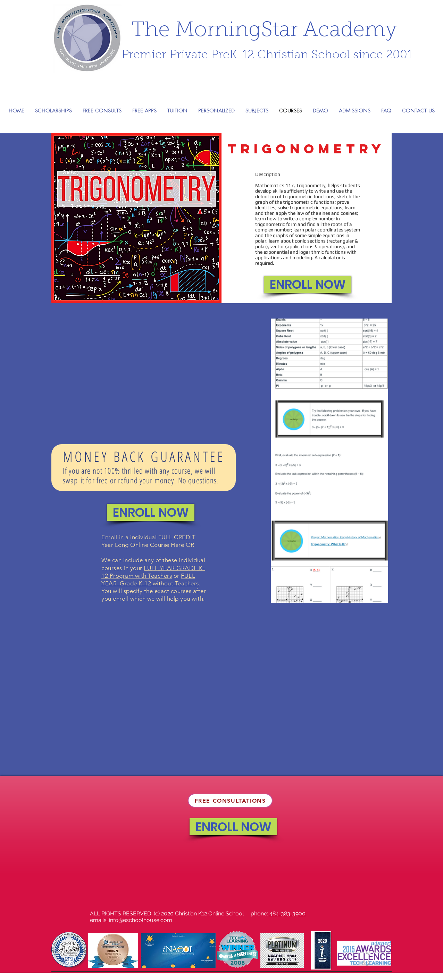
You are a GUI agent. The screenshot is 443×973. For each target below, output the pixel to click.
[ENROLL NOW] (307, 284)
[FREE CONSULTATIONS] (230, 800)
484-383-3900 (287, 913)
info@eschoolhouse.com (140, 920)
